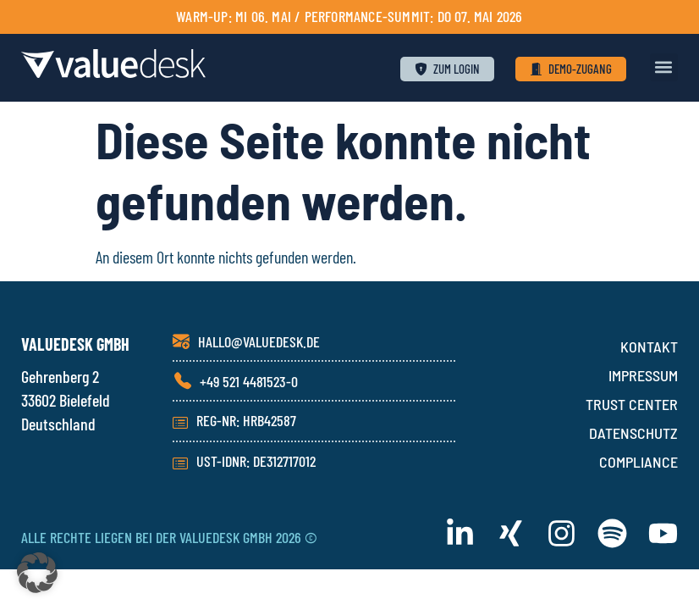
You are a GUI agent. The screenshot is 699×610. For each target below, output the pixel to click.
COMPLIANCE (638, 461)
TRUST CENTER (632, 404)
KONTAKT (649, 346)
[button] (664, 67)
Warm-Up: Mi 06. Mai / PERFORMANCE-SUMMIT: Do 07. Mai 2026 (349, 16)
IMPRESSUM (643, 375)
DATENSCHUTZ (633, 433)
